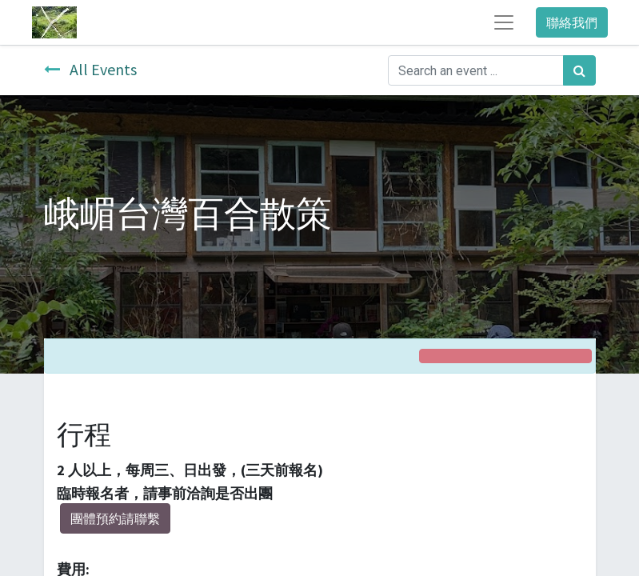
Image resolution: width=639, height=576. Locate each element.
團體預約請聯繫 (115, 518)
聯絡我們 (571, 22)
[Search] (579, 70)
